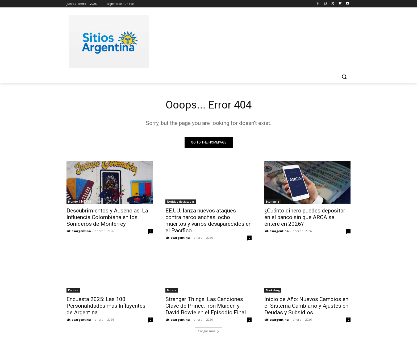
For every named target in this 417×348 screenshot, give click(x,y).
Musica (172, 290)
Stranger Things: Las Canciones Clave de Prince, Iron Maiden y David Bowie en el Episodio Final (205, 306)
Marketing (273, 290)
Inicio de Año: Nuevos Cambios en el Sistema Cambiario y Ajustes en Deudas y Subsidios (306, 306)
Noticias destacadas (181, 201)
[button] (344, 76)
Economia (272, 201)
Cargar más (208, 331)
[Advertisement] (248, 41)
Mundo (73, 201)
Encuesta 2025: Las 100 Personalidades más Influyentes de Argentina (105, 306)
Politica (73, 290)
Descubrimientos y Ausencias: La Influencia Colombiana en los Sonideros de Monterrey (107, 217)
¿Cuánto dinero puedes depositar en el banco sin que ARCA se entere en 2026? (304, 217)
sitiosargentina (78, 231)
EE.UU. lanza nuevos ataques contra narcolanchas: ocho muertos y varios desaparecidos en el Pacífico (208, 220)
